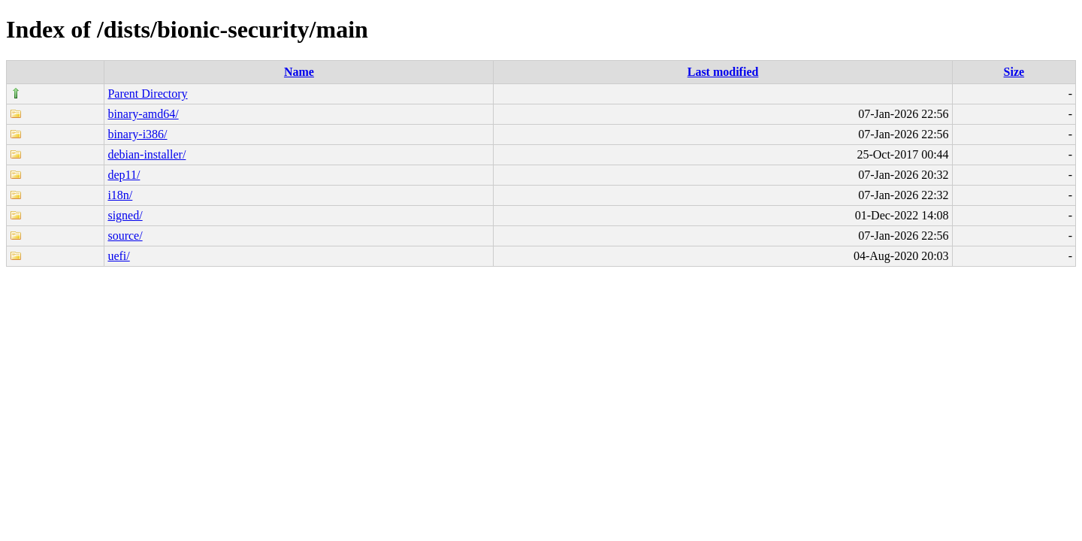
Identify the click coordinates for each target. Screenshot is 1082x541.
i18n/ (119, 195)
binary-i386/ (137, 134)
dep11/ (123, 174)
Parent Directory (147, 93)
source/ (124, 235)
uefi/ (118, 255)
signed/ (124, 215)
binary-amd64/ (142, 113)
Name (299, 71)
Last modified (723, 71)
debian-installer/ (146, 154)
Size (1014, 71)
